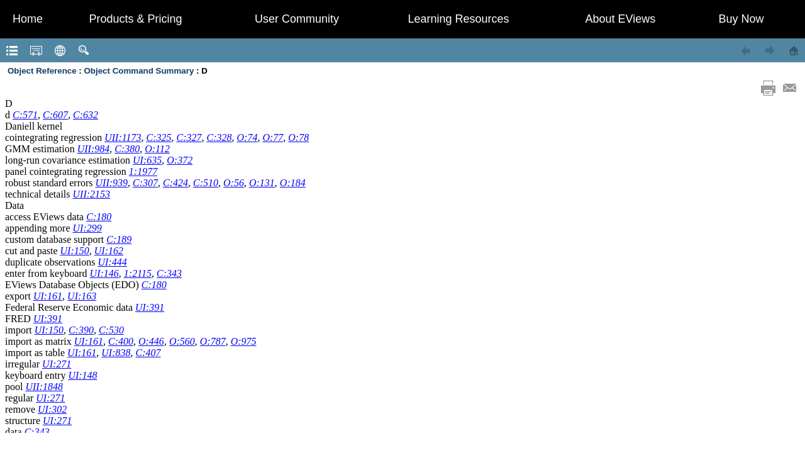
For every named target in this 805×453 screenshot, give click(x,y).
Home (28, 19)
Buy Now (740, 19)
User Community (297, 19)
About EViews (621, 19)
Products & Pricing (135, 19)
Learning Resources (458, 19)
